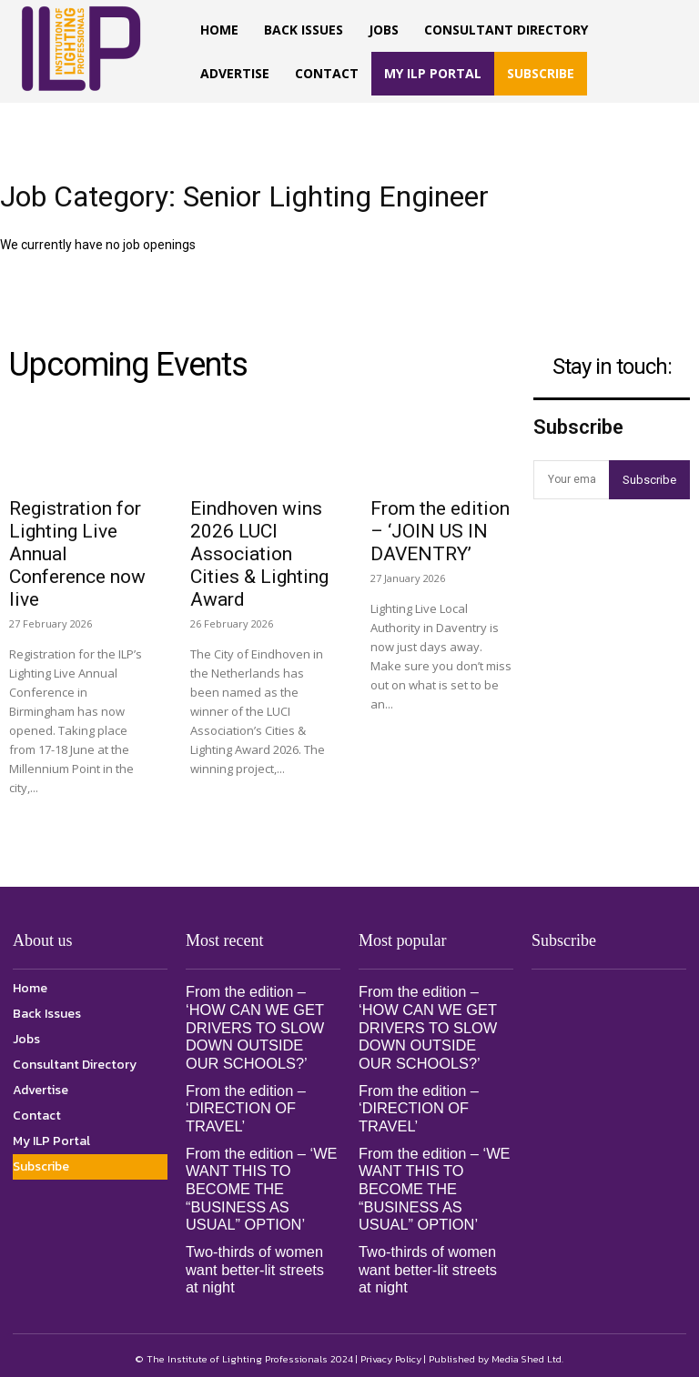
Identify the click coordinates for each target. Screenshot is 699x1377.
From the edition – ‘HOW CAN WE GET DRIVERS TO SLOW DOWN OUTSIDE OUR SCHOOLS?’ (261, 1027)
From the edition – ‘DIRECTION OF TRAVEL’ (244, 1105)
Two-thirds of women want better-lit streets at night (261, 1264)
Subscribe (649, 480)
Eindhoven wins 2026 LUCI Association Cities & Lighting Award (259, 554)
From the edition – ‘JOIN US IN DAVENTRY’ (440, 531)
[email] (571, 479)
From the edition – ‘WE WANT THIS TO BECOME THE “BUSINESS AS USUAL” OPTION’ (260, 1185)
